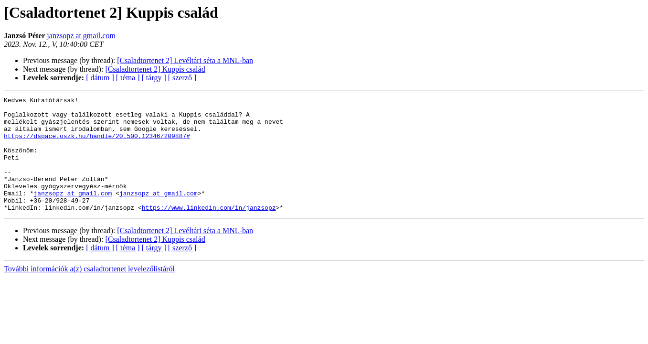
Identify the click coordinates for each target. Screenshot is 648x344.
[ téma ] (128, 78)
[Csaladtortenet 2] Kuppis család (155, 69)
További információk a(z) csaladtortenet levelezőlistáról (89, 292)
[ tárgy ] (154, 78)
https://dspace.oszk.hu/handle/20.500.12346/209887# (97, 144)
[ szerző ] (182, 78)
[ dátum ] (100, 78)
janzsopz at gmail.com (81, 36)
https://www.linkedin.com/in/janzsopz (209, 230)
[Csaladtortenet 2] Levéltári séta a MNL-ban (185, 60)
